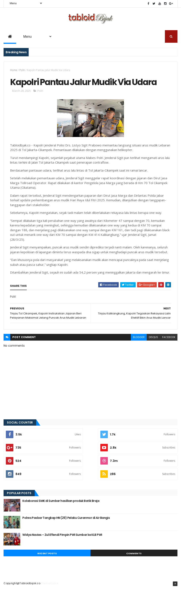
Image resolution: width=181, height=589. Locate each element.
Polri (22, 70)
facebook (168, 337)
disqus (153, 337)
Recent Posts (47, 553)
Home (13, 70)
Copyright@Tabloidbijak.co (22, 583)
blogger (139, 337)
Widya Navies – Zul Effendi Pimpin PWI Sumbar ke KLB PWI (62, 535)
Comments (134, 553)
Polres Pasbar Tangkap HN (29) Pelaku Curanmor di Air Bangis (66, 518)
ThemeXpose (49, 583)
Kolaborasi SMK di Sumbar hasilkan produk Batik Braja (60, 501)
